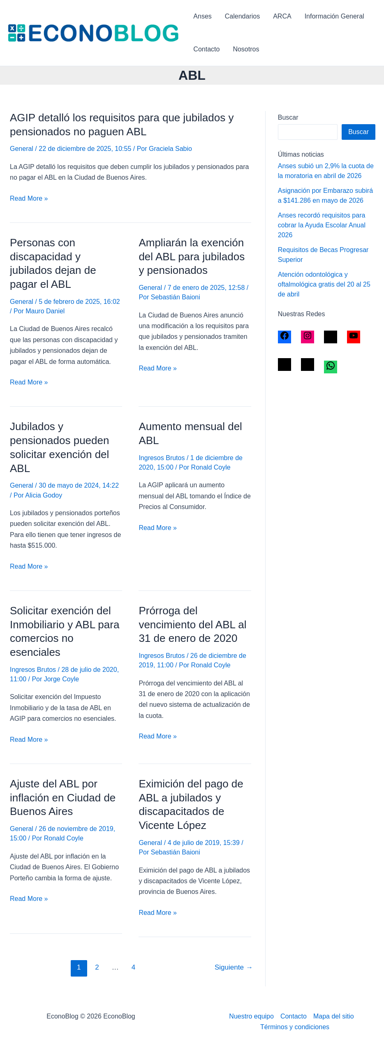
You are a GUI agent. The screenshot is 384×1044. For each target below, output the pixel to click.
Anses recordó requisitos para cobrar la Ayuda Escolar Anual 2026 (321, 225)
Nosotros (246, 49)
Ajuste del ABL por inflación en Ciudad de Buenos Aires (63, 798)
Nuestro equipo (251, 1016)
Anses (202, 16)
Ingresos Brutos (162, 457)
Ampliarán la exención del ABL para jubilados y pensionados (192, 256)
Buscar (288, 117)
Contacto (206, 49)
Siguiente (234, 967)
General (21, 148)
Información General (334, 16)
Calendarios (242, 16)
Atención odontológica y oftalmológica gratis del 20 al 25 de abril (324, 284)
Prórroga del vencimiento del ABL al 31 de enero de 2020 (192, 624)
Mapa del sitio (333, 1016)
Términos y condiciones (294, 1026)
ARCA (282, 16)
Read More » (29, 198)
